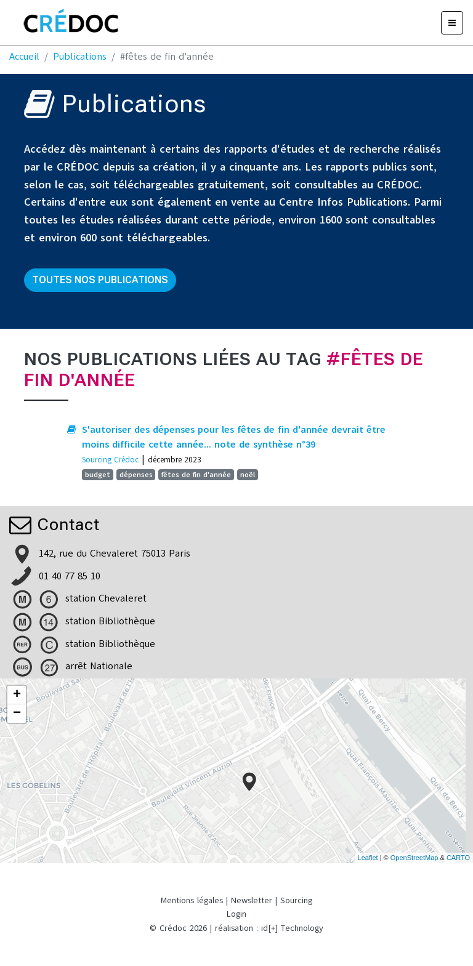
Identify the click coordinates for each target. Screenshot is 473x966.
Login (236, 914)
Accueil (24, 56)
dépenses (136, 475)
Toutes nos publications (100, 280)
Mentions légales (192, 900)
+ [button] (17, 695)
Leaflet (368, 857)
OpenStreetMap (414, 857)
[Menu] (452, 22)
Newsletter (251, 900)
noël (247, 475)
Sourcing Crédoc (110, 459)
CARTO (458, 857)
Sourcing (296, 900)
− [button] (17, 713)
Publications (80, 56)
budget (97, 475)
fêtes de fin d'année (196, 475)
